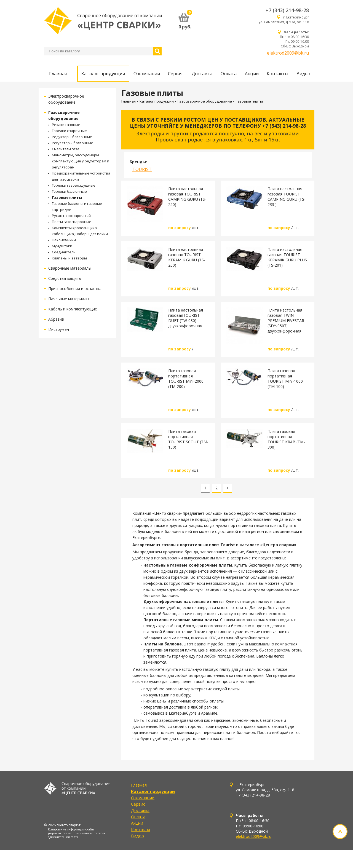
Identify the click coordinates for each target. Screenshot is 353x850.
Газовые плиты (67, 197)
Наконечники (64, 239)
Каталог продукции (103, 74)
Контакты (277, 74)
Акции (252, 74)
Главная (58, 74)
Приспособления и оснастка (74, 288)
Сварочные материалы (69, 268)
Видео (303, 74)
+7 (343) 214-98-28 (287, 10)
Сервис (175, 74)
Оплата (229, 74)
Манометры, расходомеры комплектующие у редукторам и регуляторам (80, 161)
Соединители (64, 252)
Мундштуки (62, 245)
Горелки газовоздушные (73, 185)
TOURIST (142, 169)
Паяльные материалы (68, 298)
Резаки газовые (66, 124)
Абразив (56, 319)
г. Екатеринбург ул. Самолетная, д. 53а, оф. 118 (284, 19)
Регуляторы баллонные (72, 142)
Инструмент (59, 329)
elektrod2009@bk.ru (288, 53)
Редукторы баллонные (72, 136)
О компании (146, 74)
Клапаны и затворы (69, 258)
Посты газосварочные (71, 221)
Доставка (202, 74)
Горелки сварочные (69, 130)
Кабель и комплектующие (72, 309)
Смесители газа (65, 148)
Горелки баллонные (69, 191)
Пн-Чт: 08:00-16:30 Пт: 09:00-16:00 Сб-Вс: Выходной (294, 39)
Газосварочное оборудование (205, 101)
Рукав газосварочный (71, 215)
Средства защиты (65, 278)
